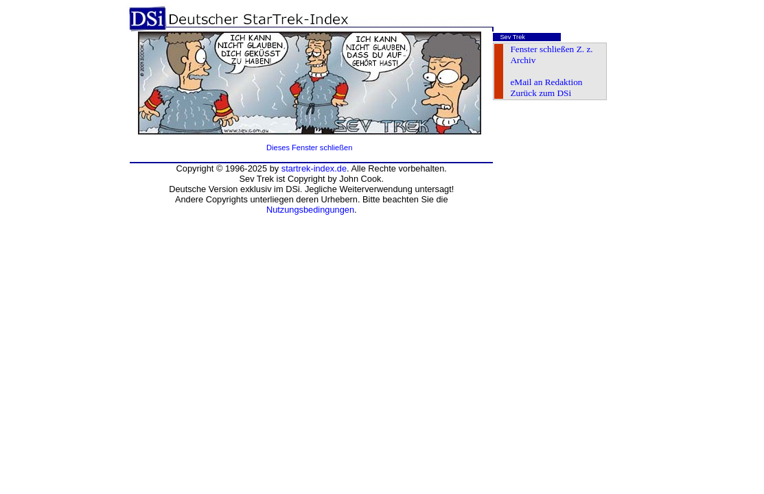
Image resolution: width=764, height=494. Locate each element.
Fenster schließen (542, 49)
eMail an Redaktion (546, 82)
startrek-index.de (314, 168)
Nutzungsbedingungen (310, 209)
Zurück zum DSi (540, 93)
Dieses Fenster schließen (309, 147)
